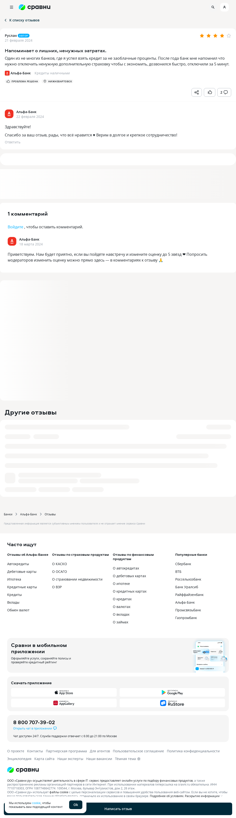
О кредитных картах (129, 591)
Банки (8, 514)
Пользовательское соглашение (138, 751)
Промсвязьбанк (188, 610)
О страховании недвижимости (77, 579)
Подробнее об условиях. (167, 796)
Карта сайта (44, 758)
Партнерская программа (66, 751)
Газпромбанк (186, 617)
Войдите (15, 226)
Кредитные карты (22, 587)
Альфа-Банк (28, 514)
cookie (36, 803)
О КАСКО (59, 564)
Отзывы (50, 514)
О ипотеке (121, 583)
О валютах (121, 606)
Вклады (13, 602)
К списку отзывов (21, 20)
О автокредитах (126, 568)
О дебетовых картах (129, 576)
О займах (120, 622)
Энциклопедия (19, 758)
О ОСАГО (59, 571)
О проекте (15, 751)
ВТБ (178, 571)
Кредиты (14, 594)
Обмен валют (18, 610)
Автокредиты (18, 564)
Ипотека (14, 579)
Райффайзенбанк (189, 594)
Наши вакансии (99, 758)
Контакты (35, 751)
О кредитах (122, 599)
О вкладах (121, 614)
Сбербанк (183, 564)
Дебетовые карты (21, 571)
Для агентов (100, 751)
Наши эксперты (70, 758)
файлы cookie (58, 792)
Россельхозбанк (188, 579)
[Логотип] (118, 770)
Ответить (12, 142)
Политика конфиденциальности (193, 751)
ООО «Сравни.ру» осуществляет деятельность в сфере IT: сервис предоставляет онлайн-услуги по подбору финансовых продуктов (100, 780)
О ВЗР (57, 587)
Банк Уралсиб (186, 587)
